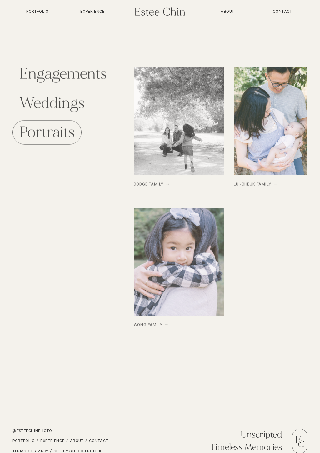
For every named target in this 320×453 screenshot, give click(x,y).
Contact (282, 11)
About (227, 11)
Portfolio (23, 440)
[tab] (63, 74)
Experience (92, 11)
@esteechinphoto (32, 430)
